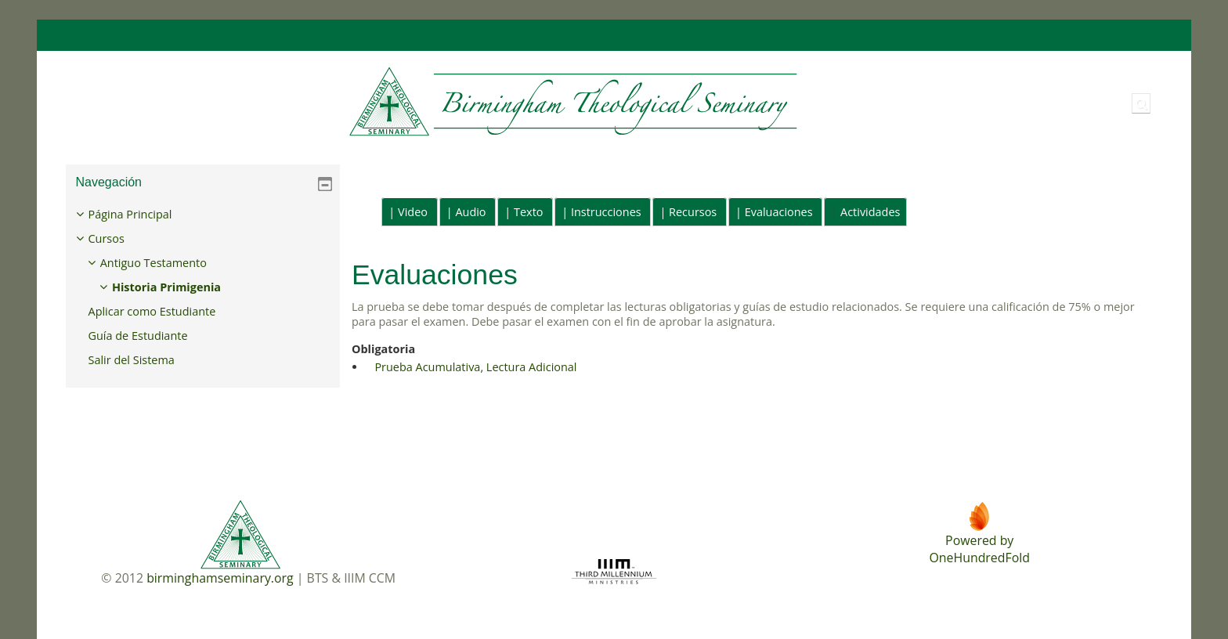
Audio (470, 211)
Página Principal (141, 214)
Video (413, 211)
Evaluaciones (779, 211)
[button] (1141, 103)
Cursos (117, 238)
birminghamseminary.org (220, 578)
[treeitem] (202, 287)
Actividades (870, 211)
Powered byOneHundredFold (979, 549)
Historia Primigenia (178, 287)
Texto (528, 211)
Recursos (693, 211)
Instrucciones (606, 211)
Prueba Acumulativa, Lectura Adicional (475, 366)
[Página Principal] (433, 102)
